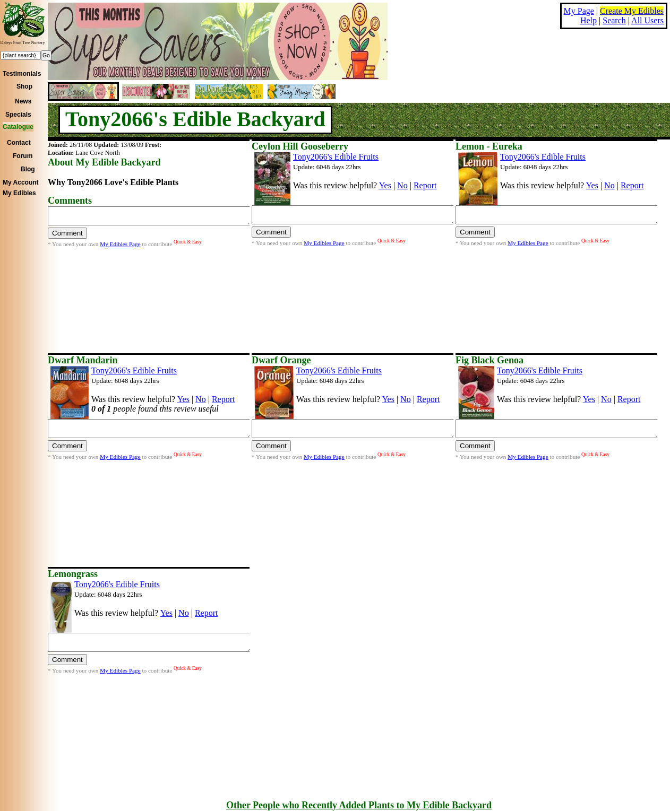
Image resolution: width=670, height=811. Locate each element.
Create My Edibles (632, 10)
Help (588, 20)
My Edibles (19, 193)
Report (425, 185)
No (402, 185)
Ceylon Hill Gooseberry (300, 146)
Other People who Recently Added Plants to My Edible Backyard (359, 805)
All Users (647, 20)
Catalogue (18, 126)
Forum (22, 156)
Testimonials (22, 73)
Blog (28, 169)
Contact (19, 142)
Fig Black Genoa (489, 360)
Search (614, 20)
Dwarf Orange (281, 360)
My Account (21, 182)
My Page (579, 10)
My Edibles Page (120, 247)
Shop (24, 86)
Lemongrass (73, 574)
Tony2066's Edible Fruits (336, 156)
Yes (385, 185)
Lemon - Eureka (489, 146)
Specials (18, 114)
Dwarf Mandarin (83, 360)
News (23, 101)
